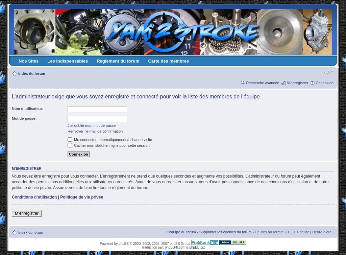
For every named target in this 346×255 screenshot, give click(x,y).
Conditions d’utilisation (34, 197)
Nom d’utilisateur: (28, 109)
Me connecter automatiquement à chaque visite (110, 140)
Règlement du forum (118, 61)
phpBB (124, 244)
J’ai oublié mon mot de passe (92, 125)
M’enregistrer (297, 83)
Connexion (324, 83)
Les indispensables (67, 61)
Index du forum (31, 73)
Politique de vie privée (81, 197)
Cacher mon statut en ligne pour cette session (109, 145)
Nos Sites (29, 61)
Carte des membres (168, 61)
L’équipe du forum (181, 232)
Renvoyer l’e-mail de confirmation (95, 131)
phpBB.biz (197, 247)
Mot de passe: (24, 118)
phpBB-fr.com (175, 247)
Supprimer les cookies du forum (225, 232)
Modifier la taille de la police (328, 72)
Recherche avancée (262, 83)
